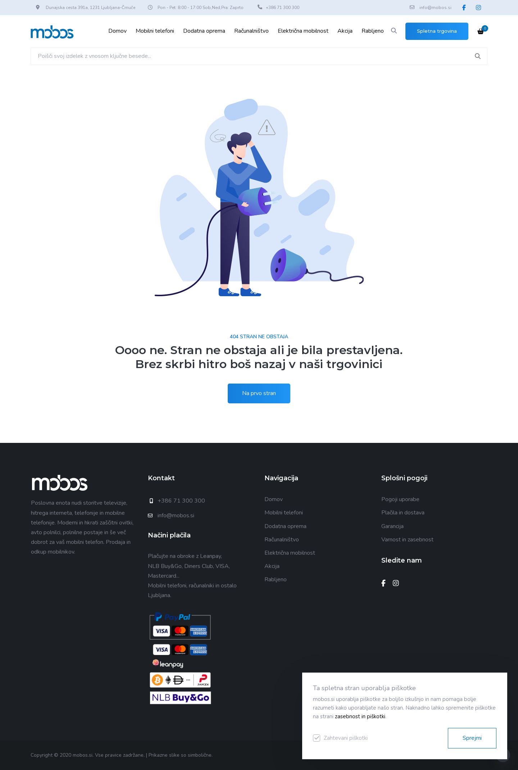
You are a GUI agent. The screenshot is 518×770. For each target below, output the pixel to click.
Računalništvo (251, 31)
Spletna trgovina (437, 31)
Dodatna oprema (204, 31)
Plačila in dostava (402, 513)
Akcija (345, 31)
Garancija (392, 526)
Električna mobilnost (303, 31)
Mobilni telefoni (155, 31)
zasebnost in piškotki (360, 716)
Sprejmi (472, 738)
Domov (117, 31)
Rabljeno (373, 31)
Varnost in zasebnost (407, 540)
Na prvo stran (259, 393)
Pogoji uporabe (400, 499)
